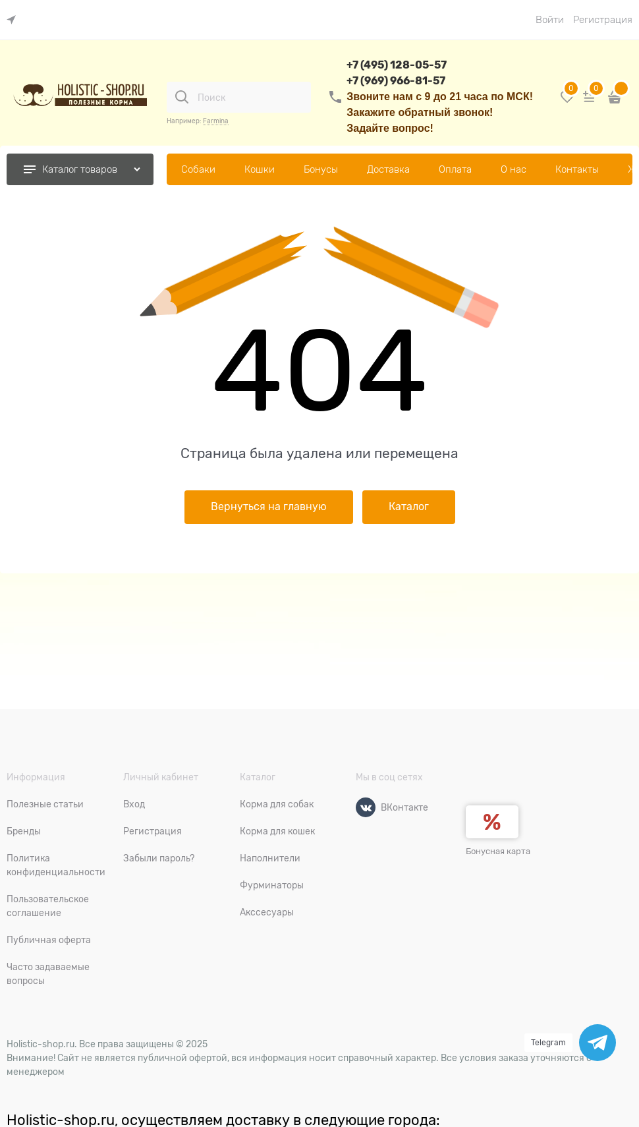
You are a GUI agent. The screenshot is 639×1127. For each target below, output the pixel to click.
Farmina (216, 121)
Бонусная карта (498, 851)
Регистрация (602, 19)
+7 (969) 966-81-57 (396, 80)
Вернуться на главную (269, 507)
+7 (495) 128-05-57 (397, 65)
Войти (550, 19)
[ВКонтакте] (365, 807)
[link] (14, 20)
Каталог (409, 507)
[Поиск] (182, 97)
